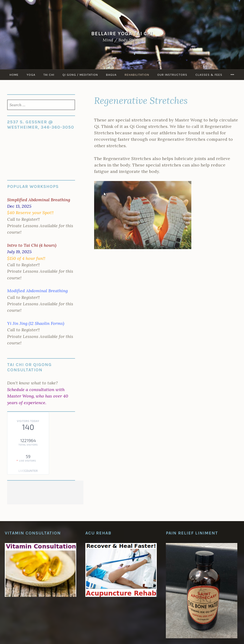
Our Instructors (172, 74)
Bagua (111, 74)
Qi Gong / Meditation (80, 74)
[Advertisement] (45, 492)
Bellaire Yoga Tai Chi (122, 33)
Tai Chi (48, 74)
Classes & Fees (208, 74)
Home (14, 74)
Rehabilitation (137, 74)
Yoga (31, 74)
